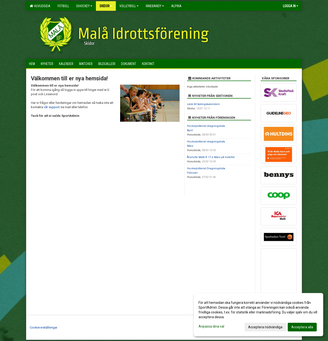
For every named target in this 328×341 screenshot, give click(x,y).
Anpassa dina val (211, 326)
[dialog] (258, 314)
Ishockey (84, 6)
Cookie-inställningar (43, 327)
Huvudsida (40, 6)
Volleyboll (129, 6)
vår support (52, 107)
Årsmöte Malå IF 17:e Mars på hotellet (210, 157)
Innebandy (155, 6)
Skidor (106, 6)
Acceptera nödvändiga (265, 327)
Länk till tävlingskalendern (203, 104)
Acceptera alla (302, 327)
